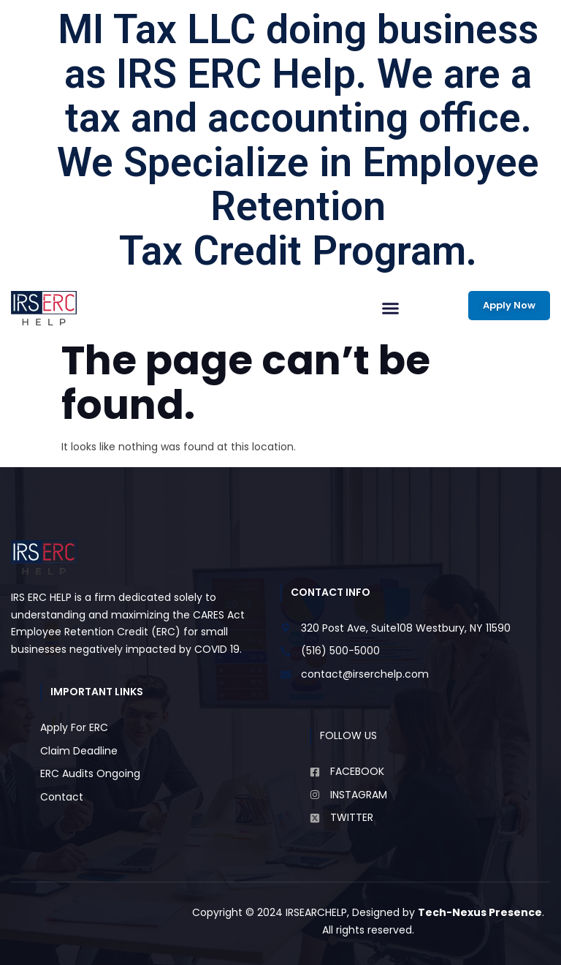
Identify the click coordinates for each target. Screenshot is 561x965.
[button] (391, 308)
